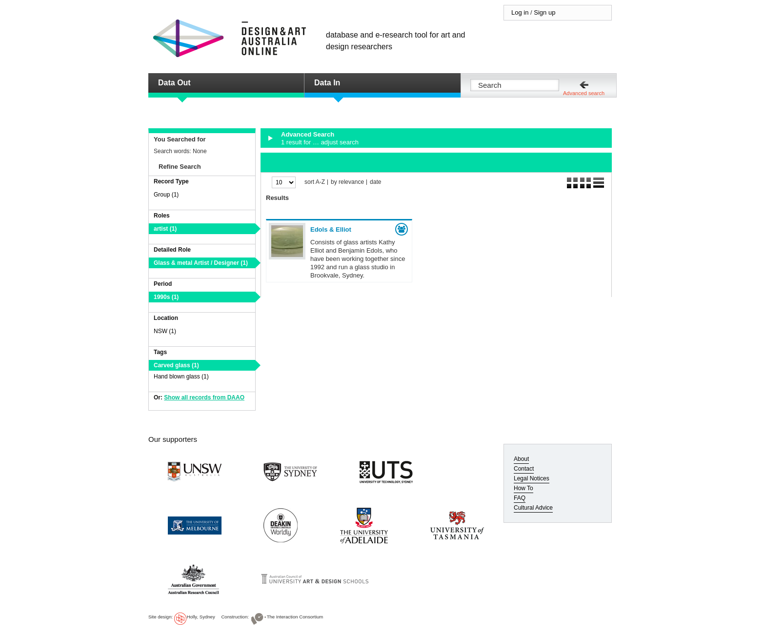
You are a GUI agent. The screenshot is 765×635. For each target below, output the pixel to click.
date (375, 182)
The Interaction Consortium (295, 616)
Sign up (544, 12)
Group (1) (166, 194)
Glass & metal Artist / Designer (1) (201, 262)
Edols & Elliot (330, 229)
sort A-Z (314, 182)
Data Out (174, 83)
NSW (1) (165, 331)
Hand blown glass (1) (181, 376)
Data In (327, 83)
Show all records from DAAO (204, 397)
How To (523, 488)
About (521, 459)
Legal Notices (531, 478)
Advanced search (583, 93)
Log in (519, 12)
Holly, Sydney (201, 616)
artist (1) (165, 228)
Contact (524, 468)
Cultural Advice (533, 507)
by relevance (347, 182)
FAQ (519, 498)
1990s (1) (166, 297)
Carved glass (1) (176, 365)
